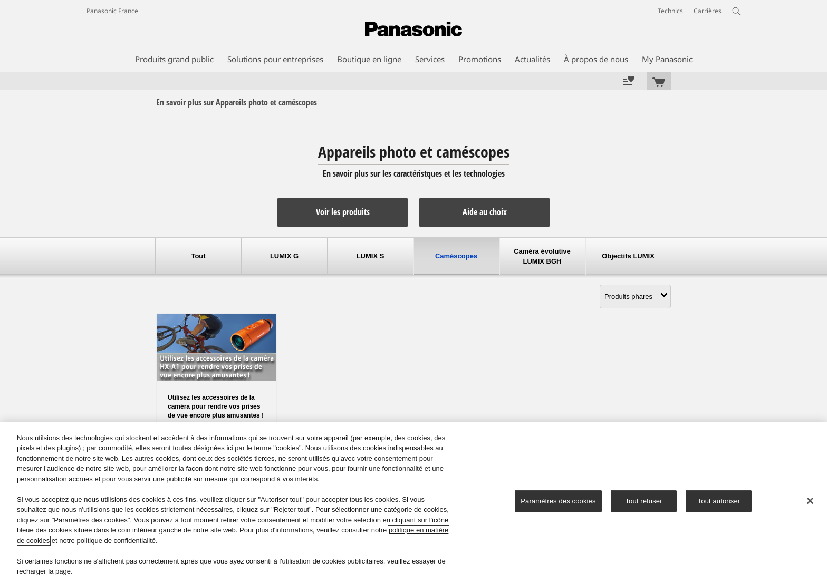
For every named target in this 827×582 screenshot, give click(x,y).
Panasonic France (112, 10)
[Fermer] (810, 500)
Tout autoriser (719, 501)
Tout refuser (643, 501)
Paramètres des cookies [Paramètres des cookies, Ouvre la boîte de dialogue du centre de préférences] (558, 501)
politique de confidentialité (116, 541)
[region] (413, 502)
